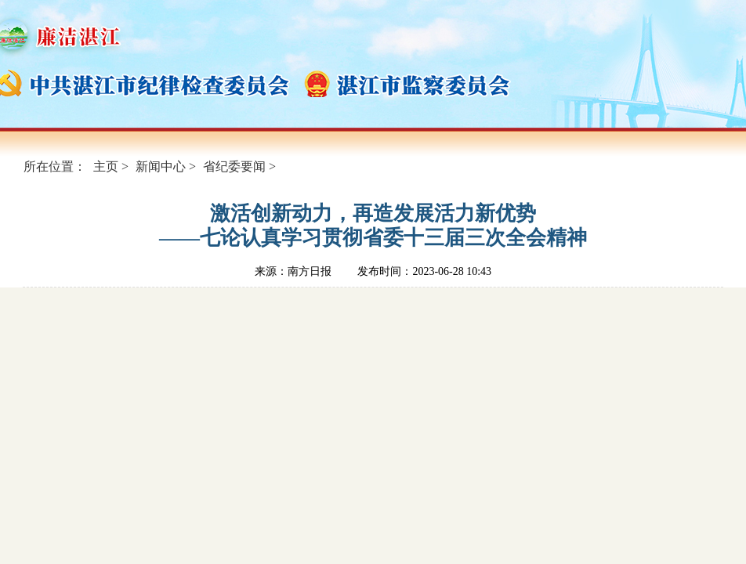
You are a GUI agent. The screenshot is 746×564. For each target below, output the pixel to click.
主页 (105, 166)
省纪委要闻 (234, 166)
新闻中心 (161, 166)
